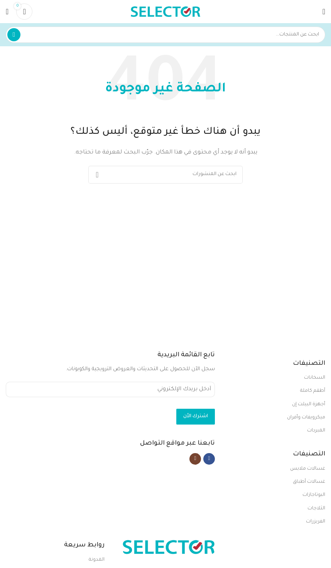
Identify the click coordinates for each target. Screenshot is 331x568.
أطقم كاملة (312, 391)
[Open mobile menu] (324, 11)
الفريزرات (315, 521)
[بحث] (165, 35)
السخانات (314, 378)
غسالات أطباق (309, 482)
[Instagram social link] (195, 458)
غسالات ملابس (307, 469)
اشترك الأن (195, 416)
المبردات (316, 430)
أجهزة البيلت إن (308, 404)
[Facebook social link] (209, 458)
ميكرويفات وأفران (306, 417)
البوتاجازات (313, 495)
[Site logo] (165, 12)
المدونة (97, 560)
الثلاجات (316, 508)
